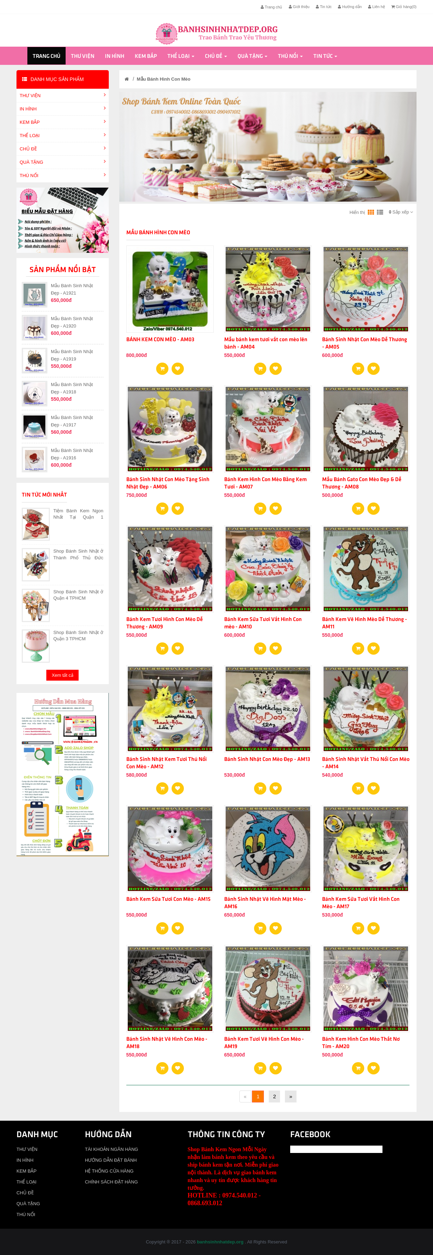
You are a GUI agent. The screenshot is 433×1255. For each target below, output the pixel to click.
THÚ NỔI (290, 56)
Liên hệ (376, 7)
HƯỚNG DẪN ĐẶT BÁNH (111, 1160)
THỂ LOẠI (180, 56)
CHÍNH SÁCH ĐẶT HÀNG (111, 1182)
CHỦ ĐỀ (216, 56)
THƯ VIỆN (82, 56)
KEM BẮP (146, 56)
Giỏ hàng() (404, 7)
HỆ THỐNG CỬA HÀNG (109, 1171)
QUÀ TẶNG (252, 56)
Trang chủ (271, 7)
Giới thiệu (299, 7)
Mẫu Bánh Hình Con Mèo (164, 79)
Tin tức (324, 7)
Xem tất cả (62, 675)
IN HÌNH (114, 56)
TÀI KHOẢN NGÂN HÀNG (111, 1149)
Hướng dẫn (350, 7)
